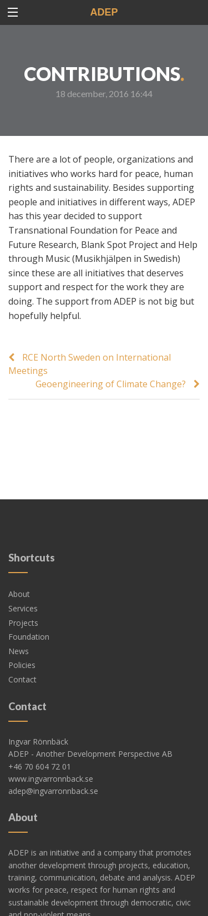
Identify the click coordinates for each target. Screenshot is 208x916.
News (18, 618)
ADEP (104, 12)
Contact (22, 646)
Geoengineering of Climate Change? (110, 384)
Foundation (28, 603)
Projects (23, 589)
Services (23, 575)
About (19, 560)
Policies (21, 631)
